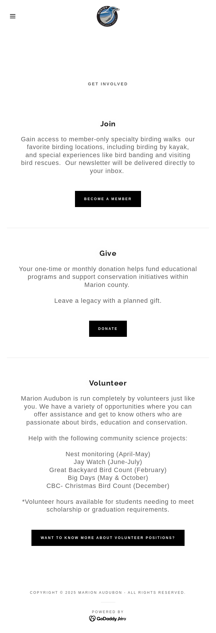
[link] (108, 16)
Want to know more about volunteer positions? (108, 538)
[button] (14, 16)
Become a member (108, 199)
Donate (108, 329)
